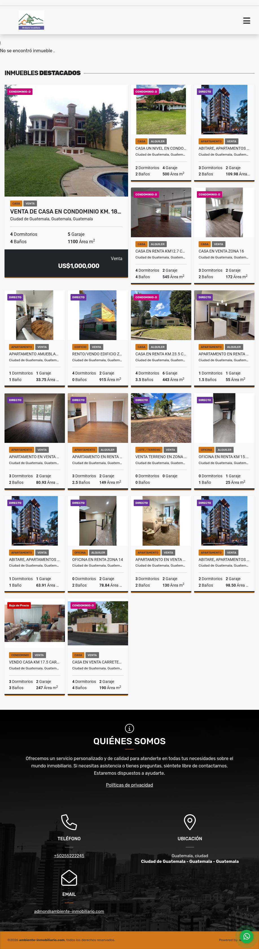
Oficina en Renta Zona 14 (97, 559)
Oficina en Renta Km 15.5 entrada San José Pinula (224, 456)
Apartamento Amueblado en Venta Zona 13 (34, 354)
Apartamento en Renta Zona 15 (98, 456)
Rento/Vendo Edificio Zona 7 (98, 354)
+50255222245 (69, 855)
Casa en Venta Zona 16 (221, 251)
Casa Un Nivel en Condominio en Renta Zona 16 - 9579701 (161, 148)
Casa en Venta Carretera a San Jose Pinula (98, 662)
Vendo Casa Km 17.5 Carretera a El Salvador (34, 662)
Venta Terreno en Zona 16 (161, 456)
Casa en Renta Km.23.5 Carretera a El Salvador (161, 354)
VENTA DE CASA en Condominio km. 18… (65, 211)
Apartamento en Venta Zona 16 (34, 456)
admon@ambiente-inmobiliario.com (69, 911)
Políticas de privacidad (129, 785)
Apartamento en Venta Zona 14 (161, 559)
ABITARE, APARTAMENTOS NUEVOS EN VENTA (224, 148)
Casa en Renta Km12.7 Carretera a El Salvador (161, 251)
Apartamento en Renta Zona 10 (224, 354)
